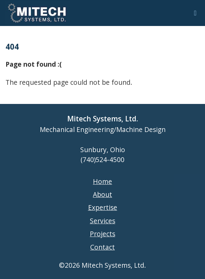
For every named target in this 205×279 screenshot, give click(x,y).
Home (102, 181)
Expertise (102, 207)
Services (102, 220)
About (102, 194)
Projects (102, 233)
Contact (102, 247)
